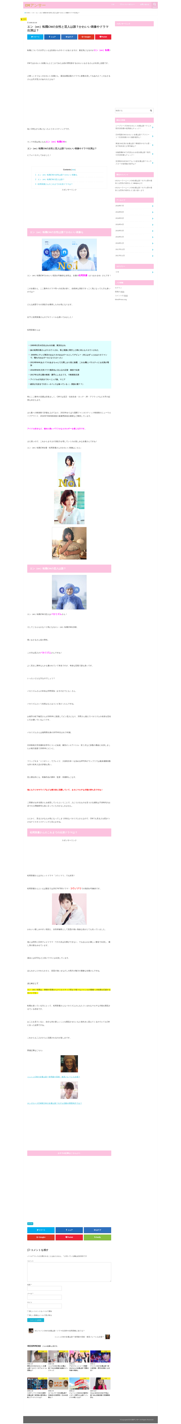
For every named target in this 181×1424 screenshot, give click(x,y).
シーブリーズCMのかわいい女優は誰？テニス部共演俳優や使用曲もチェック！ (133, 127)
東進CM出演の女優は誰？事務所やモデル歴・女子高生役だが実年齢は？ (133, 144)
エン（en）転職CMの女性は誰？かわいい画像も (56, 175)
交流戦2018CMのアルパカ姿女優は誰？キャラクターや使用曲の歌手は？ (133, 161)
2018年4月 (119, 222)
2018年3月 (119, 228)
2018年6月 (119, 210)
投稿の (119, 289)
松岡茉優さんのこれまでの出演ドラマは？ (54, 184)
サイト (29, 1303)
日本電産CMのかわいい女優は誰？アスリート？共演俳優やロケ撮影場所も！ (132, 135)
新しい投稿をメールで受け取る (40, 1316)
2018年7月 (119, 204)
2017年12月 (120, 247)
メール (30, 1294)
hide (73, 170)
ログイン (118, 285)
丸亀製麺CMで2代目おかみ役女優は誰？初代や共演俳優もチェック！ (132, 153)
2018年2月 (119, 235)
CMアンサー (35, 5)
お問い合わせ (144, 4)
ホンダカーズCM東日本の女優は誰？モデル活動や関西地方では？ (54, 1103)
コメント (30, 1262)
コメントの (121, 293)
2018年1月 (119, 241)
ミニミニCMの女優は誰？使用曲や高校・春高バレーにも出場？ (53, 1077)
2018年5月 (119, 216)
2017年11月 (120, 253)
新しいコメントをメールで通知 (40, 1312)
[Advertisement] (69, 207)
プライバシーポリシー (127, 4)
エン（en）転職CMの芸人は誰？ (50, 180)
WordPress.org (120, 296)
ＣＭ (112, 4)
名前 (29, 1285)
